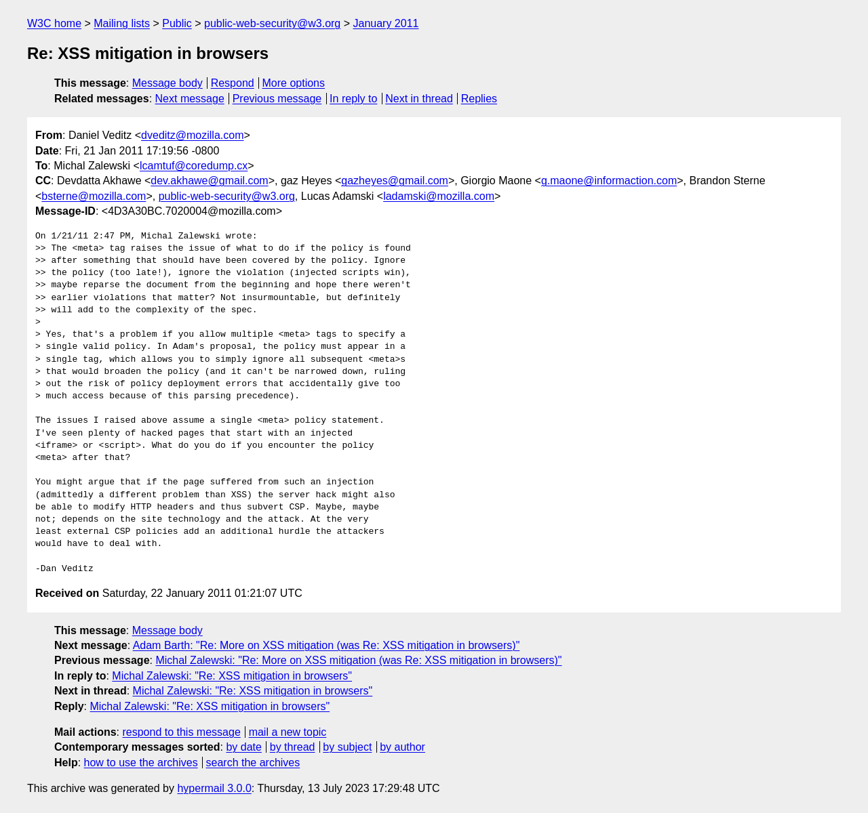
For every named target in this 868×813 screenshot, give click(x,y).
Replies (479, 98)
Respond (232, 83)
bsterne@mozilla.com (93, 196)
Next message (189, 98)
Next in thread (419, 98)
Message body (167, 83)
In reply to (353, 98)
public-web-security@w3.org (272, 23)
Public (177, 23)
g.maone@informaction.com (609, 180)
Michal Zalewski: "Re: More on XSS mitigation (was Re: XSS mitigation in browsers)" (358, 660)
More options (294, 83)
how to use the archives (141, 762)
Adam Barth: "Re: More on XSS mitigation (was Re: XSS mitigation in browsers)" (326, 645)
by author (402, 747)
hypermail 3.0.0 (214, 788)
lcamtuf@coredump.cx (194, 165)
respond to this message (181, 732)
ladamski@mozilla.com (438, 196)
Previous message (277, 98)
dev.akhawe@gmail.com (209, 180)
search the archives (253, 762)
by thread (292, 747)
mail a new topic (288, 732)
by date (243, 747)
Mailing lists (122, 23)
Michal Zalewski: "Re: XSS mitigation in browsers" (232, 676)
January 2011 (386, 23)
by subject (347, 747)
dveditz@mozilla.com (192, 135)
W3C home (54, 23)
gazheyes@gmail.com (394, 180)
